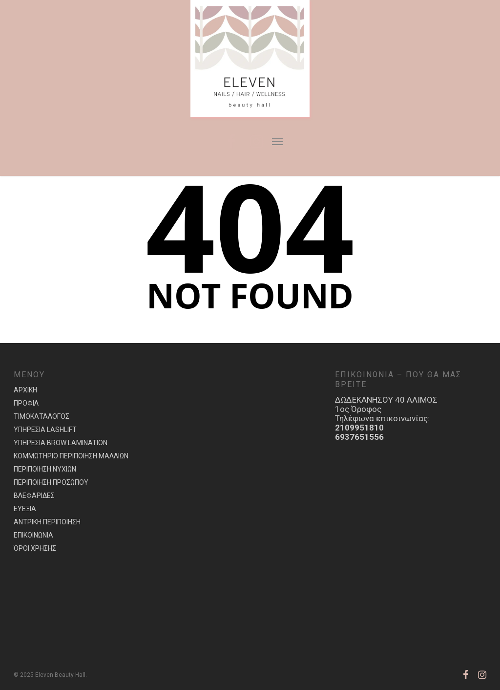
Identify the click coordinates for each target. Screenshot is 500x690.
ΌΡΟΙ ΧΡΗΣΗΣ (35, 548)
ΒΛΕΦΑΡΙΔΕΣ (34, 495)
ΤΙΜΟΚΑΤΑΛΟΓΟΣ (41, 416)
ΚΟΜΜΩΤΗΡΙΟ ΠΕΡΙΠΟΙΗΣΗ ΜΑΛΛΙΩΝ (71, 456)
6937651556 (359, 437)
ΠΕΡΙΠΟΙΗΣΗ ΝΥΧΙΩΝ (45, 469)
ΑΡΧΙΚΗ (25, 390)
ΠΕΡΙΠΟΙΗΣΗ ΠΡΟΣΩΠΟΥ (51, 482)
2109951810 (359, 427)
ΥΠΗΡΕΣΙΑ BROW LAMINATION (60, 443)
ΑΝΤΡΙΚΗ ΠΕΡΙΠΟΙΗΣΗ (47, 522)
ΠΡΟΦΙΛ (26, 403)
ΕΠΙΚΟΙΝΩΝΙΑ (33, 535)
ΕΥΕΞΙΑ (25, 509)
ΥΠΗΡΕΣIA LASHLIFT (45, 429)
